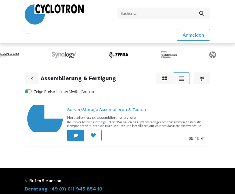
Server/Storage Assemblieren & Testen (106, 109)
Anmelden (193, 35)
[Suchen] (201, 13)
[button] (75, 135)
